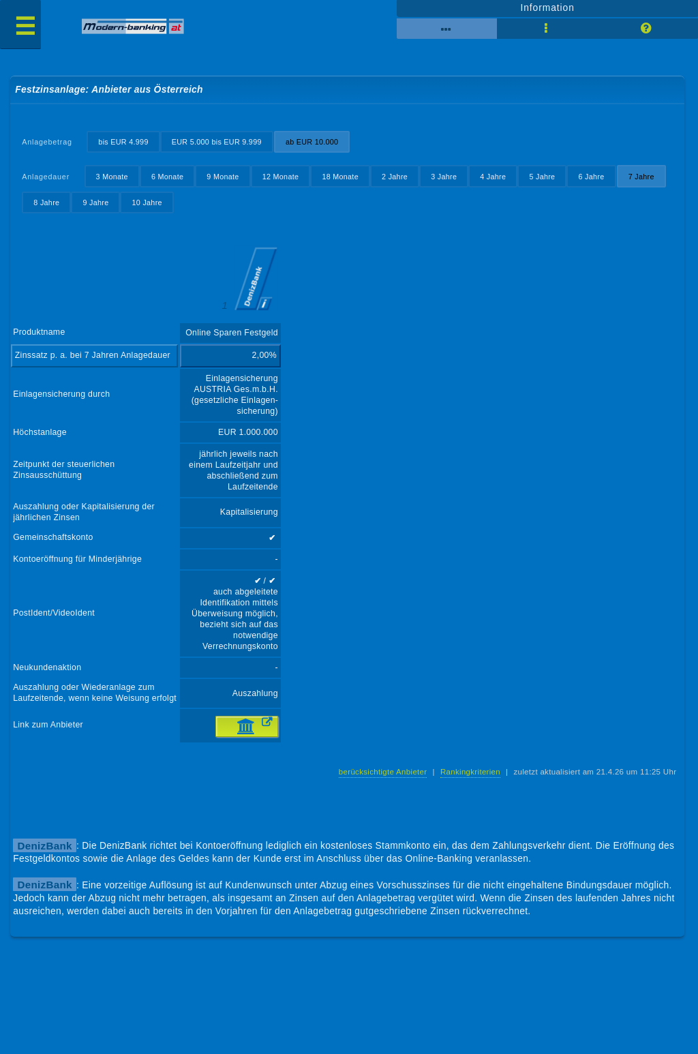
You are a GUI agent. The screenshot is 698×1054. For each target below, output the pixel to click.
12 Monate (280, 176)
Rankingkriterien (470, 772)
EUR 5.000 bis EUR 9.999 (217, 142)
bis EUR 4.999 (123, 142)
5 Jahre (542, 176)
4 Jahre (493, 176)
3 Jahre (444, 176)
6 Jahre (591, 176)
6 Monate (167, 176)
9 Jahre (95, 202)
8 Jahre (46, 202)
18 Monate (340, 176)
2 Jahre (395, 176)
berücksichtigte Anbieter (383, 772)
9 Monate (223, 176)
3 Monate (112, 176)
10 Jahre (147, 202)
